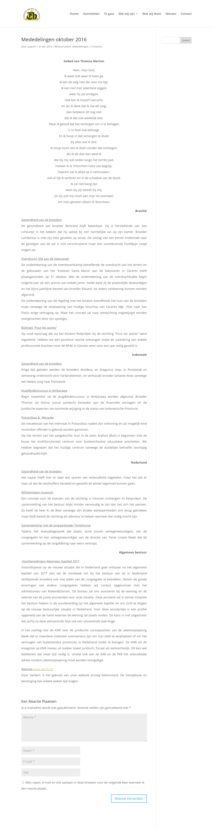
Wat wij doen (151, 14)
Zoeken (186, 40)
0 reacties (96, 46)
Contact (186, 14)
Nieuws (171, 14)
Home (74, 14)
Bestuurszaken (63, 46)
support (31, 46)
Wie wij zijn (126, 14)
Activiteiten (91, 14)
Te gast (109, 14)
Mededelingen (80, 46)
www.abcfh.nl (43, 669)
